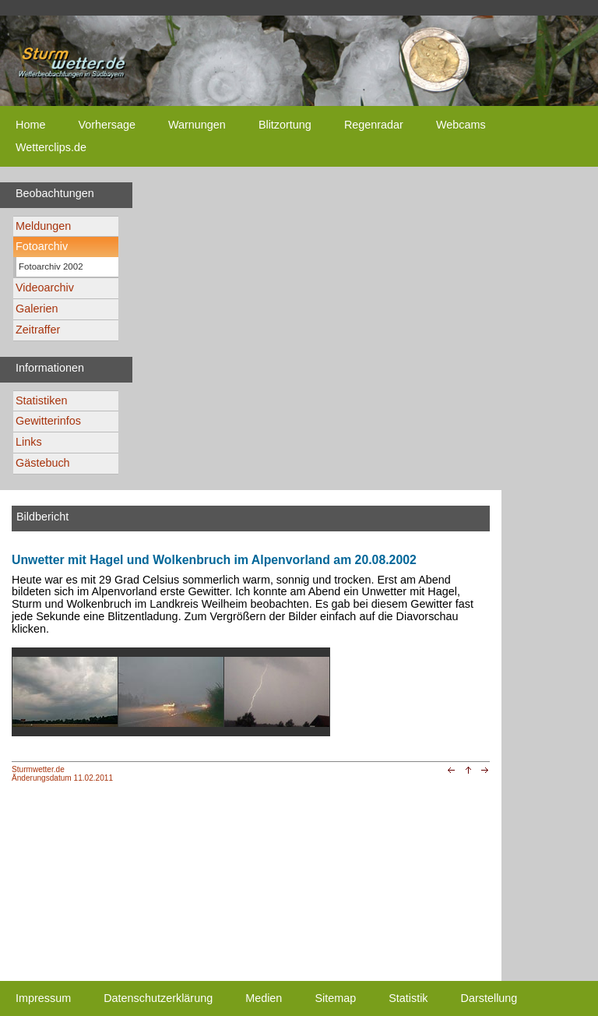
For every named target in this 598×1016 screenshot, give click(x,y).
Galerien (37, 308)
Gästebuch (43, 463)
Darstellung (489, 998)
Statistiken (41, 400)
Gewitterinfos (48, 421)
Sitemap (335, 998)
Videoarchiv (45, 287)
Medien (263, 998)
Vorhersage (106, 124)
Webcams (461, 124)
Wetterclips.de (51, 147)
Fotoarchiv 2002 (51, 266)
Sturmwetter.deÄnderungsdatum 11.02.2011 (62, 773)
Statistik (408, 998)
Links (29, 442)
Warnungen (197, 124)
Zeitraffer (38, 329)
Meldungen (43, 226)
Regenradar (373, 124)
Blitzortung (285, 124)
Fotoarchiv (42, 246)
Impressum (43, 998)
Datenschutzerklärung (158, 998)
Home (30, 124)
